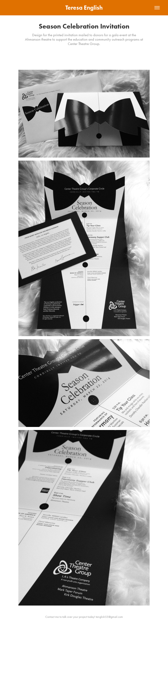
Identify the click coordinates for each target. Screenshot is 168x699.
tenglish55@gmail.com (109, 617)
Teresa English (84, 7)
